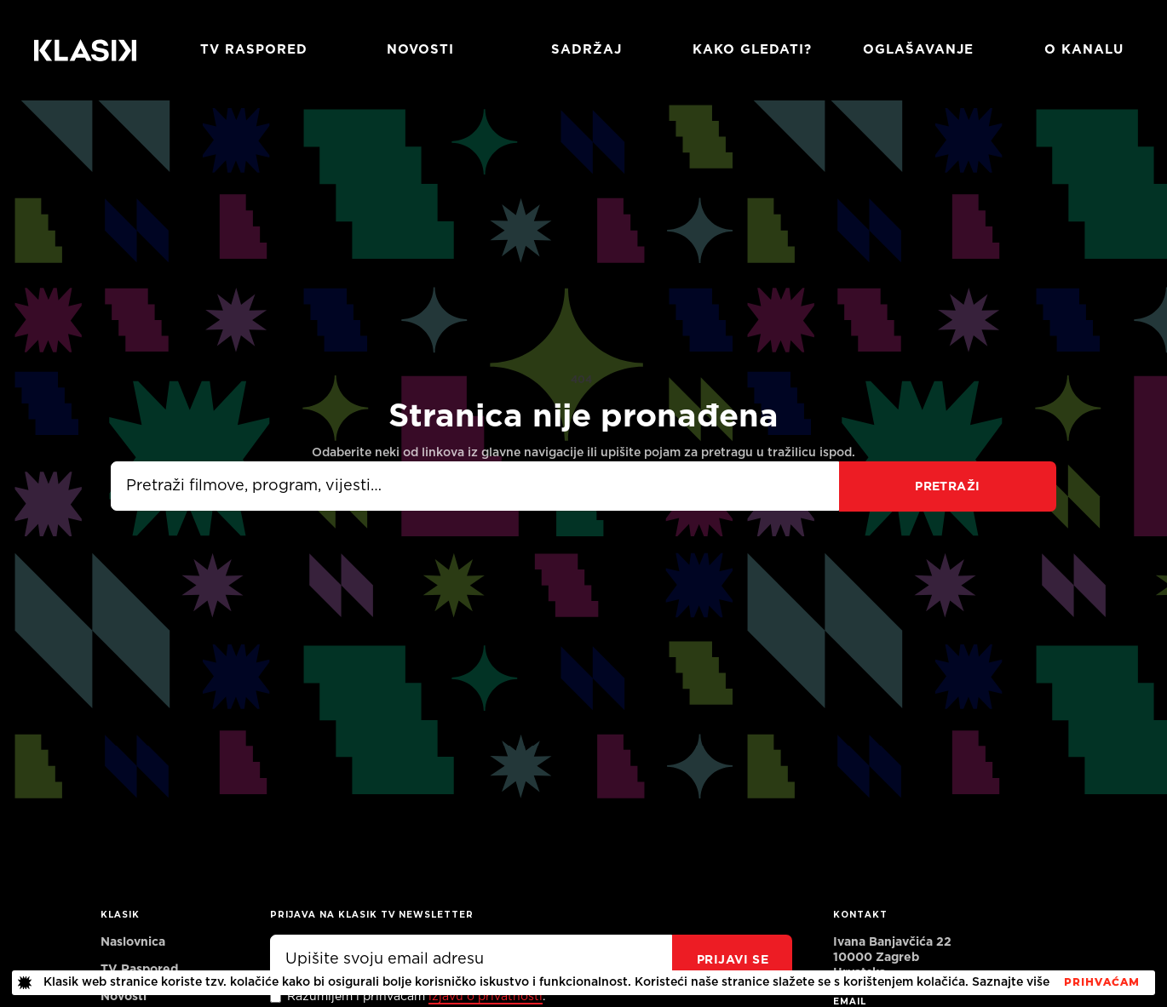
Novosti (420, 49)
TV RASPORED (254, 49)
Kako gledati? (752, 49)
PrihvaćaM (1102, 982)
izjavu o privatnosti (485, 997)
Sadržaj (586, 49)
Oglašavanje (918, 49)
